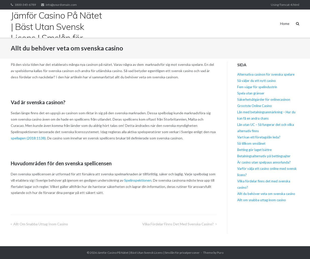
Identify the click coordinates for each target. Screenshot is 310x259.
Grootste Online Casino (254, 106)
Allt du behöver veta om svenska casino (266, 194)
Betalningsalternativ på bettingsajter (263, 156)
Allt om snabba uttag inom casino (41, 224)
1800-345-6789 (25, 5)
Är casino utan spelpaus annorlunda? (264, 162)
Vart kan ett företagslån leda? (258, 137)
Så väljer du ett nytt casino (256, 81)
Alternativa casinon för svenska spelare (265, 74)
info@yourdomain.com (61, 5)
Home (284, 23)
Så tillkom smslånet (251, 143)
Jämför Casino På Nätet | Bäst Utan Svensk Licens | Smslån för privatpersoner (148, 252)
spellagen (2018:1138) (28, 138)
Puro (220, 252)
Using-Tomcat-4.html (285, 5)
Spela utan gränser (250, 93)
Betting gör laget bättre (254, 150)
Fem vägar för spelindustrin (257, 87)
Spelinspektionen (137, 180)
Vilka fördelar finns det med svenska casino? (178, 224)
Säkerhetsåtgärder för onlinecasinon (263, 99)
